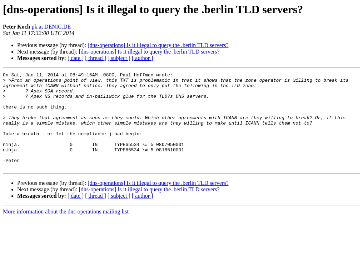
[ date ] (76, 58)
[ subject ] (119, 58)
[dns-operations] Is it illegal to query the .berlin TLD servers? (158, 45)
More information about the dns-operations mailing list (66, 231)
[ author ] (142, 58)
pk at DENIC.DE (51, 27)
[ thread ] (95, 58)
